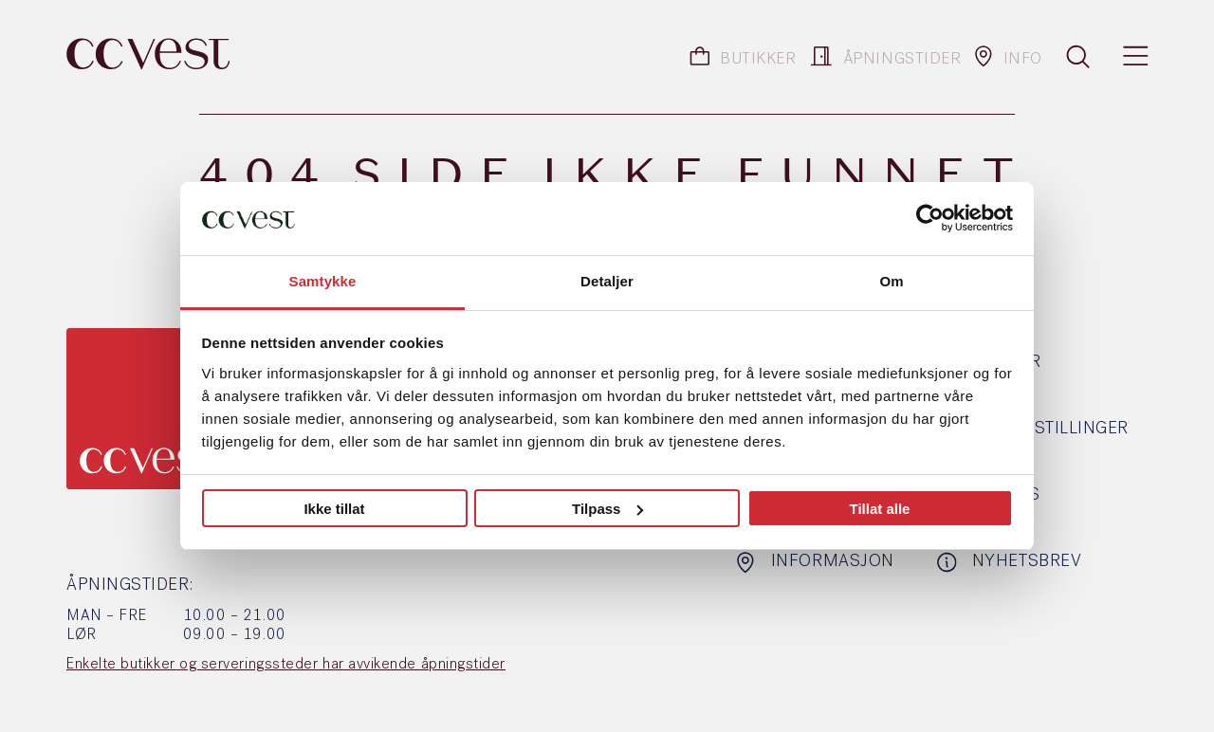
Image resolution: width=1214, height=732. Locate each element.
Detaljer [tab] (607, 281)
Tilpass (607, 509)
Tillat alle (880, 509)
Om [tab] (891, 281)
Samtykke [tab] (323, 281)
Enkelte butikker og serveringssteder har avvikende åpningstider (286, 664)
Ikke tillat (334, 509)
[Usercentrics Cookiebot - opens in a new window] (930, 218)
